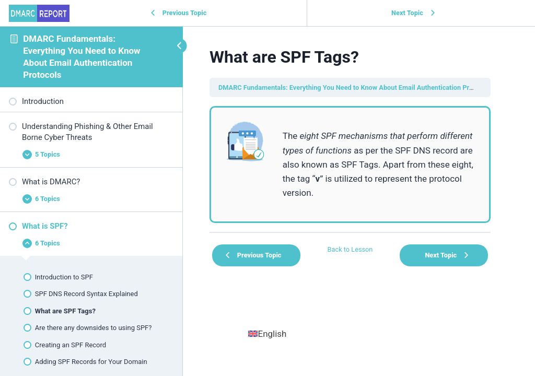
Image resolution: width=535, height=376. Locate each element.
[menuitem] (267, 334)
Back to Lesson (350, 249)
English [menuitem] (272, 333)
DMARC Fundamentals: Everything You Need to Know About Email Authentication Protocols (354, 87)
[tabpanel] (350, 164)
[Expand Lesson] (91, 155)
